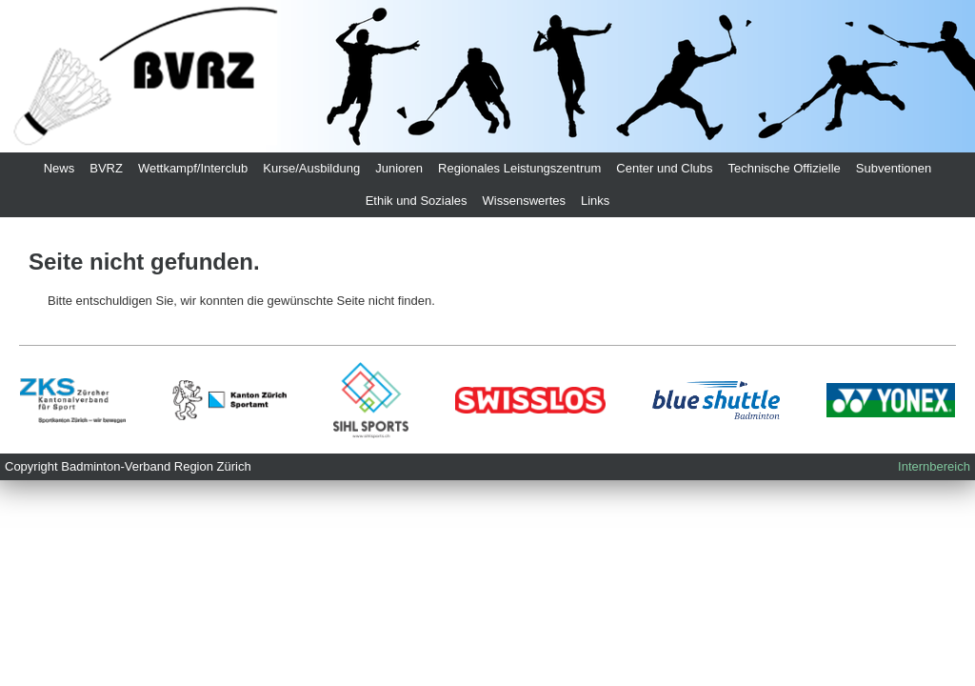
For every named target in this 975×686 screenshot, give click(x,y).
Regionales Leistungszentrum (519, 168)
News (59, 168)
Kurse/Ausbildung (311, 168)
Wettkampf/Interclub (193, 168)
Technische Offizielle (784, 168)
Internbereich (934, 466)
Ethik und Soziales (417, 200)
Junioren (399, 168)
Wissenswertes (524, 200)
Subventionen (894, 168)
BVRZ (106, 168)
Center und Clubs (664, 168)
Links (595, 200)
